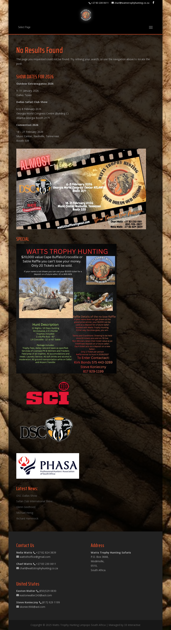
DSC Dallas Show (26, 495)
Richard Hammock (27, 518)
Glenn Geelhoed (25, 507)
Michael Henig (24, 512)
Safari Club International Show (34, 501)
